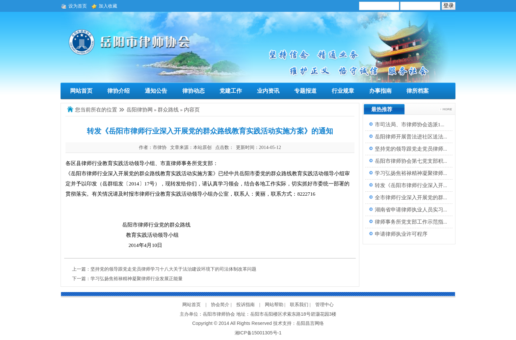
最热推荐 (381, 109)
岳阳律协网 (139, 109)
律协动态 (193, 91)
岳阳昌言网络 (310, 323)
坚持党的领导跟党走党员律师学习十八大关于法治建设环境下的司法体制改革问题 (173, 269)
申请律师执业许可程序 (401, 234)
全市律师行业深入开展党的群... (411, 197)
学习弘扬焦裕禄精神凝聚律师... (411, 173)
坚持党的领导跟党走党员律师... (411, 149)
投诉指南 (245, 304)
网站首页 (81, 91)
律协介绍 (118, 91)
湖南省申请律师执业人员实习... (411, 209)
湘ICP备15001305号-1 (258, 332)
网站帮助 (274, 304)
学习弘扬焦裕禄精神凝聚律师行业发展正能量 (136, 278)
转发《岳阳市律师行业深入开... (411, 185)
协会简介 (220, 304)
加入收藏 (108, 6)
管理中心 (324, 304)
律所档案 (417, 91)
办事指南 (380, 91)
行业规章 (343, 91)
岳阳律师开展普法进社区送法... (411, 136)
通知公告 (156, 91)
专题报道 (305, 91)
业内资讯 (268, 91)
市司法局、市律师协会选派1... (410, 124)
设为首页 (77, 6)
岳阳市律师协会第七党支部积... (411, 161)
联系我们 (299, 304)
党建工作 (230, 91)
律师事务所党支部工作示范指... (411, 222)
